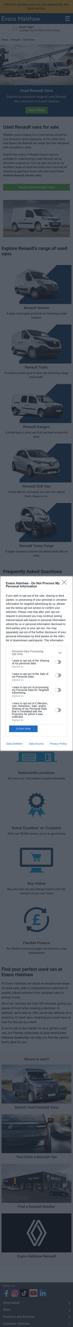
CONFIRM (23, 728)
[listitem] (36, 652)
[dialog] (36, 663)
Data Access (36, 743)
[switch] (58, 662)
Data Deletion (14, 743)
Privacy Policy (58, 743)
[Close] (65, 583)
